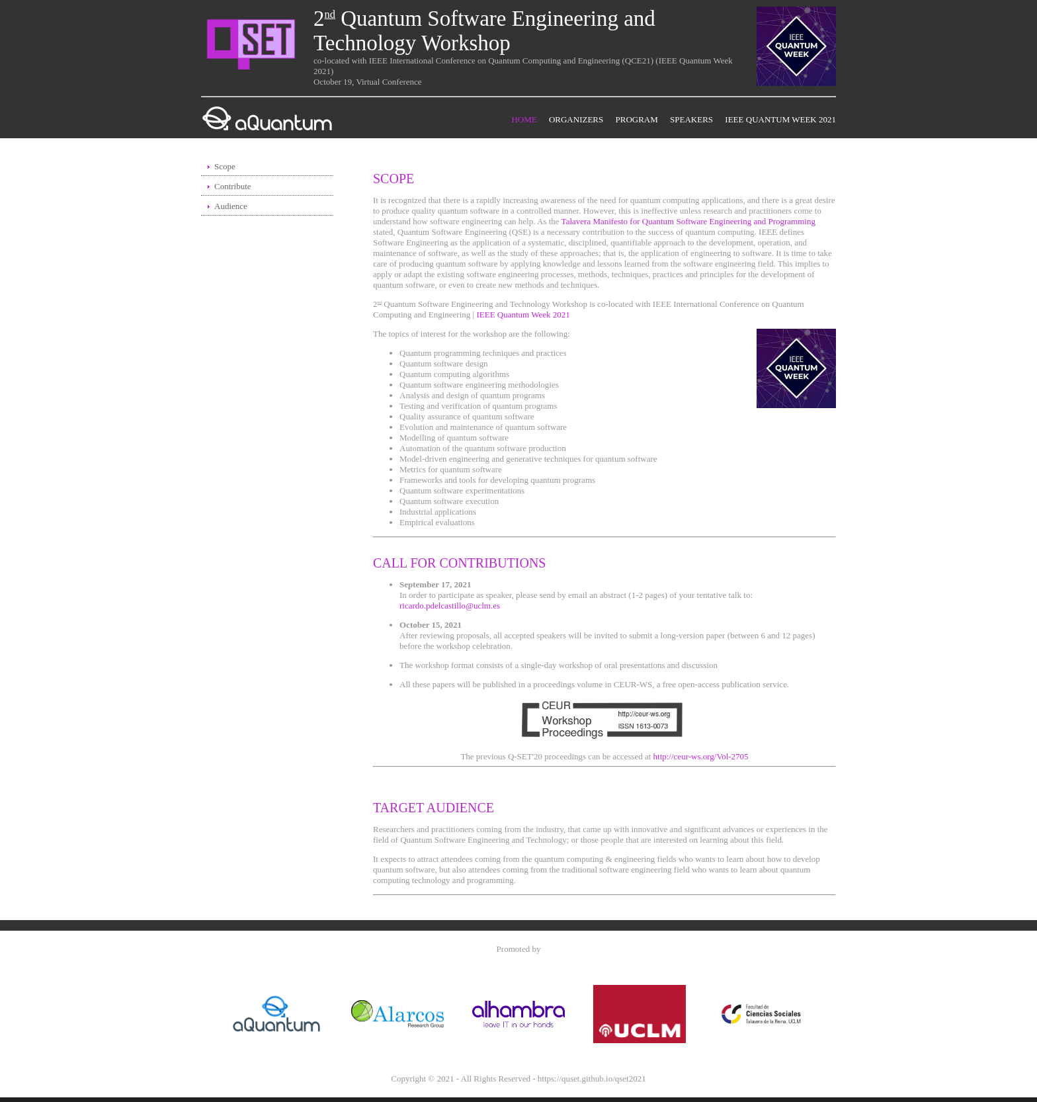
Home (523, 119)
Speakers (691, 119)
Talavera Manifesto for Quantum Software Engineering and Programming (688, 221)
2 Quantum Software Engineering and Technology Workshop (484, 31)
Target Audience (433, 807)
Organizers (576, 119)
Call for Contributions (459, 563)
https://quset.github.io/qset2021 (592, 1078)
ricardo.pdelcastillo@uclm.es (449, 606)
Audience (230, 206)
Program (637, 119)
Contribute (232, 186)
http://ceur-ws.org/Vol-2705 (701, 756)
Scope (224, 166)
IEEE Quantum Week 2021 (780, 119)
